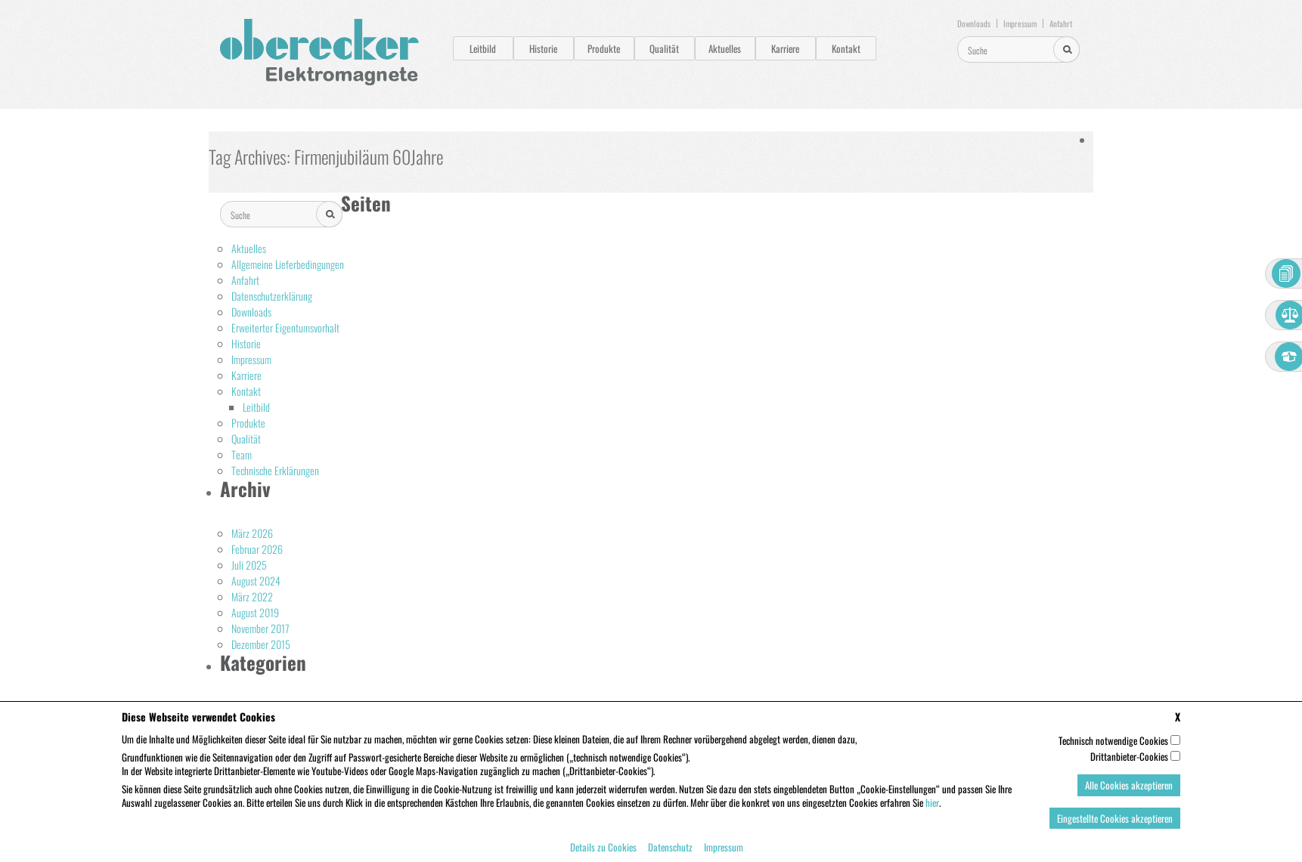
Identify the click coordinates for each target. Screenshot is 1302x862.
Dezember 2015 (260, 644)
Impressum (1020, 23)
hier (932, 811)
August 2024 (256, 581)
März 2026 (252, 533)
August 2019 (255, 612)
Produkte (603, 48)
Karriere (785, 48)
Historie (543, 48)
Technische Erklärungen (275, 470)
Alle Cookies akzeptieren (1129, 794)
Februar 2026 (257, 549)
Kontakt (846, 48)
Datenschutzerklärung (271, 296)
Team (241, 454)
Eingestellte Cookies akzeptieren (1115, 827)
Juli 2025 (249, 565)
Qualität (664, 48)
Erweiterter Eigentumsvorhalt (285, 327)
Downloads (973, 23)
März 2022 (252, 596)
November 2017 (260, 628)
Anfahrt (1060, 23)
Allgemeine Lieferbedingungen (287, 264)
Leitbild (483, 48)
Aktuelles (724, 48)
